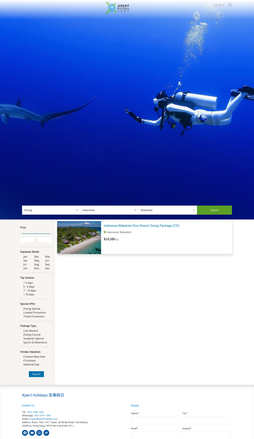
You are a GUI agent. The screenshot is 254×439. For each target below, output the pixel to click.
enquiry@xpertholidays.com (43, 418)
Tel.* (184, 413)
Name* (135, 413)
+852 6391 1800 (42, 415)
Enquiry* (186, 428)
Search (214, 210)
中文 (219, 5)
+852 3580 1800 (35, 412)
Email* (134, 428)
